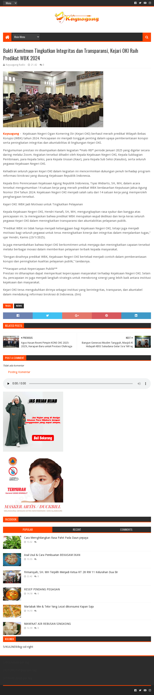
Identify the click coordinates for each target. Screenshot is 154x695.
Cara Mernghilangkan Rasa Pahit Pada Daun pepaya (56, 537)
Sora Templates (25, 690)
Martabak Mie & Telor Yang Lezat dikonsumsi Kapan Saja (59, 606)
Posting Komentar (19, 372)
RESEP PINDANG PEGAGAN (42, 589)
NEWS (19, 306)
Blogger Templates (48, 690)
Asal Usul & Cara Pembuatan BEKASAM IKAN (52, 555)
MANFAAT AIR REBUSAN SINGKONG (47, 623)
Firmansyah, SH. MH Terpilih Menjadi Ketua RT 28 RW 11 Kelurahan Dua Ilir (71, 572)
